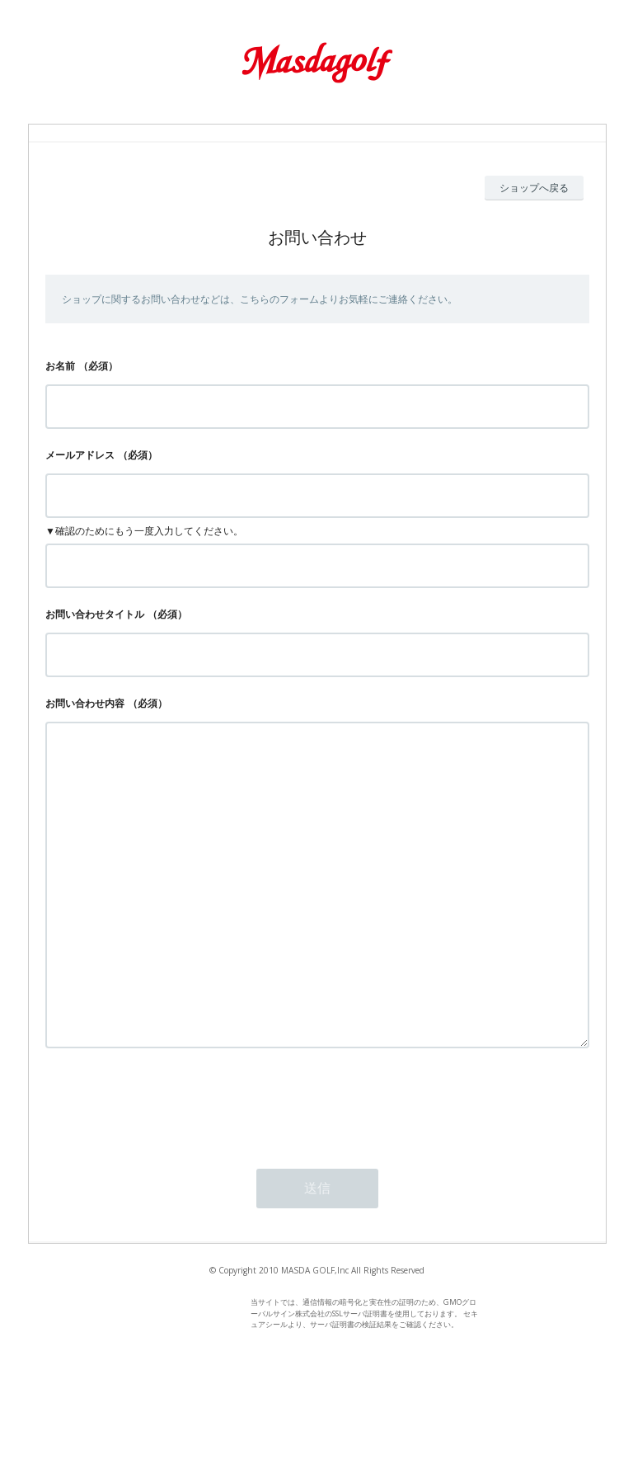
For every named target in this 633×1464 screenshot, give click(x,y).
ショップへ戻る (534, 188)
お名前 (60, 366)
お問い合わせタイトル (94, 614)
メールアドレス (80, 455)
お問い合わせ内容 (84, 703)
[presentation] (170, 1169)
